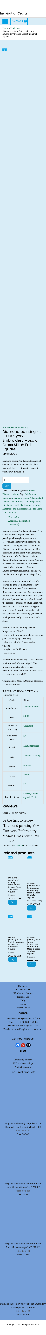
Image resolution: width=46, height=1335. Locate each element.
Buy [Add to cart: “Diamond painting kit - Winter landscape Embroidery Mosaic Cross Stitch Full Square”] (31, 964)
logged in (18, 845)
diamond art (37, 498)
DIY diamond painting (30, 505)
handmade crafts (10, 508)
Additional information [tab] (19, 521)
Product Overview (23, 1067)
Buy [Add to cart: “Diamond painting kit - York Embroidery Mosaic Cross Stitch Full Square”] (13, 959)
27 (24, 736)
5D (24, 784)
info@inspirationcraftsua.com (29, 1029)
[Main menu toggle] (5, 21)
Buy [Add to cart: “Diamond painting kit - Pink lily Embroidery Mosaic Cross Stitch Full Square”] (13, 902)
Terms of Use (23, 997)
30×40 (26, 716)
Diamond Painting (31, 755)
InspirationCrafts (13, 13)
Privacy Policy (23, 1007)
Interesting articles (23, 1059)
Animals (6, 427)
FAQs (23, 1000)
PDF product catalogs (23, 1063)
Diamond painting (19, 427)
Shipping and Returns (23, 993)
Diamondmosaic (31, 706)
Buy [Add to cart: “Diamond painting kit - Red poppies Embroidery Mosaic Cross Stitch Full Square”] (31, 908)
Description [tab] (13, 517)
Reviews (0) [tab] (13, 524)
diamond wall (12, 505)
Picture (26, 774)
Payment (23, 1004)
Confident (28, 726)
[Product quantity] (15, 480)
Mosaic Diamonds (27, 508)
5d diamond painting (21, 498)
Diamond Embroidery (12, 501)
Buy (7, 486)
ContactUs (23, 986)
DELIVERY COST (23, 989)
